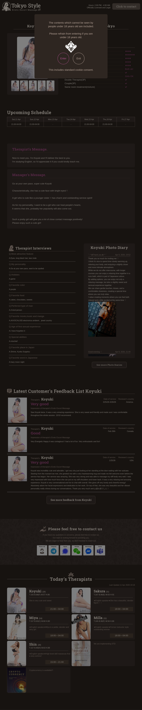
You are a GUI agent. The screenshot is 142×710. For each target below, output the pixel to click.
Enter (63, 58)
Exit (78, 58)
